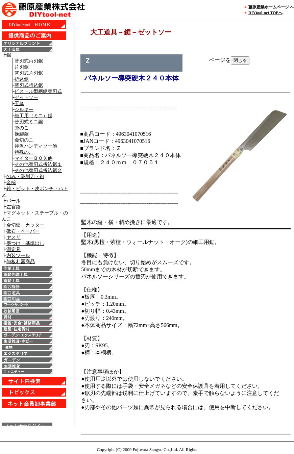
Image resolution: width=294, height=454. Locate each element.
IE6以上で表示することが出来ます (37, 223)
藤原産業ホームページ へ (271, 7)
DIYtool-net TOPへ (265, 12)
